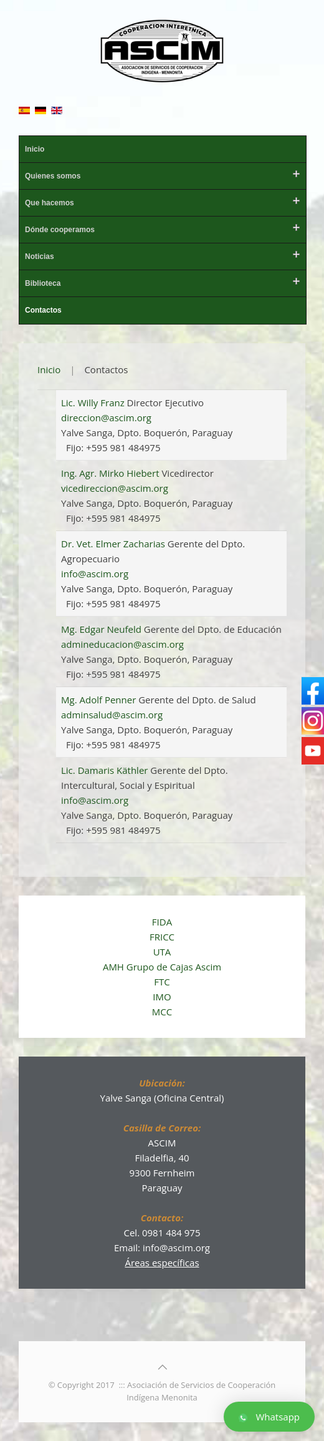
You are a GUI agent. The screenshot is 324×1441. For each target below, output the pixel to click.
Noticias (39, 256)
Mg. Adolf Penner (99, 699)
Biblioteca (42, 283)
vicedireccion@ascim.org (114, 488)
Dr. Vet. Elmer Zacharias (114, 543)
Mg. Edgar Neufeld (102, 629)
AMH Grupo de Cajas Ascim (162, 966)
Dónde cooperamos (60, 229)
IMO (162, 996)
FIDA (162, 922)
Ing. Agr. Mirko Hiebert (111, 473)
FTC (161, 981)
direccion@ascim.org (106, 417)
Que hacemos (49, 202)
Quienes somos (52, 176)
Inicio (34, 149)
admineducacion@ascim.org (122, 644)
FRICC (162, 937)
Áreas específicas (162, 1262)
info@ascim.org (94, 573)
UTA (162, 951)
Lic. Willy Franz (94, 402)
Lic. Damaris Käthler (105, 770)
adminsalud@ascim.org (112, 714)
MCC (162, 1011)
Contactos (43, 310)
